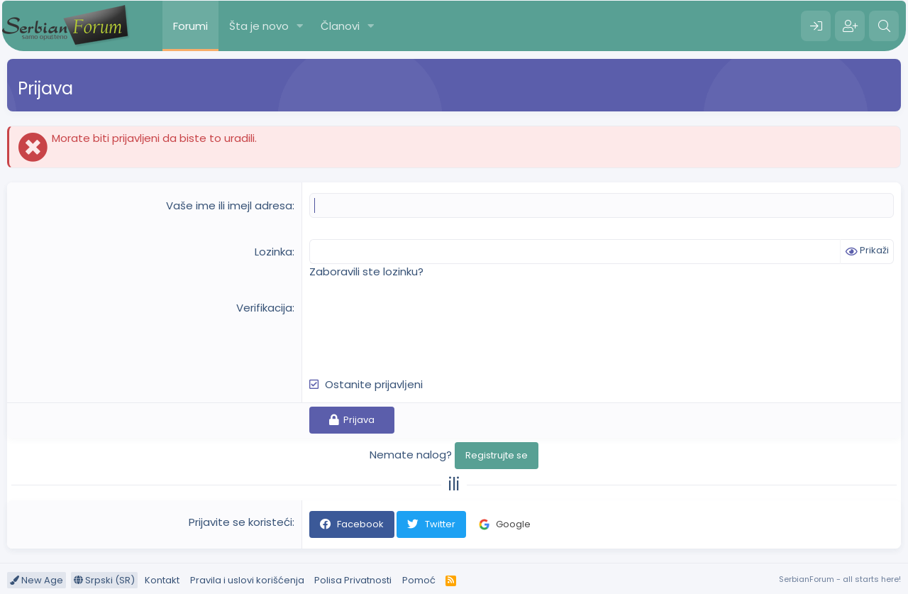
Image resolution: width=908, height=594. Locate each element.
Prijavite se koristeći (240, 522)
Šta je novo (259, 25)
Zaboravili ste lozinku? (366, 271)
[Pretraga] (884, 26)
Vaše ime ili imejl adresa (229, 205)
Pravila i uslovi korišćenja (247, 580)
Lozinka (273, 251)
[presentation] (417, 328)
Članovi (340, 25)
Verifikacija (264, 307)
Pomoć (419, 580)
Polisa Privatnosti (353, 580)
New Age (36, 580)
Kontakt (162, 580)
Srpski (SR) (104, 580)
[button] (300, 26)
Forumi (190, 25)
